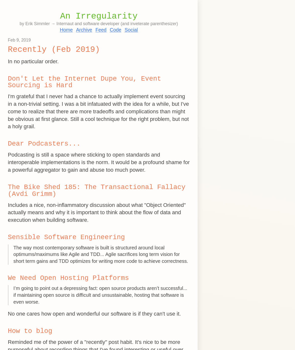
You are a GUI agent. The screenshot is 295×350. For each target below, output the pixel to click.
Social (131, 29)
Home (66, 29)
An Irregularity (99, 16)
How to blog (30, 331)
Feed (100, 29)
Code (115, 29)
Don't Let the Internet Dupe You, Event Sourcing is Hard (84, 82)
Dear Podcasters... (44, 144)
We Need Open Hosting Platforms (68, 278)
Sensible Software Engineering (66, 237)
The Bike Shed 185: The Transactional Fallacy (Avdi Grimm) (96, 190)
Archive (84, 29)
